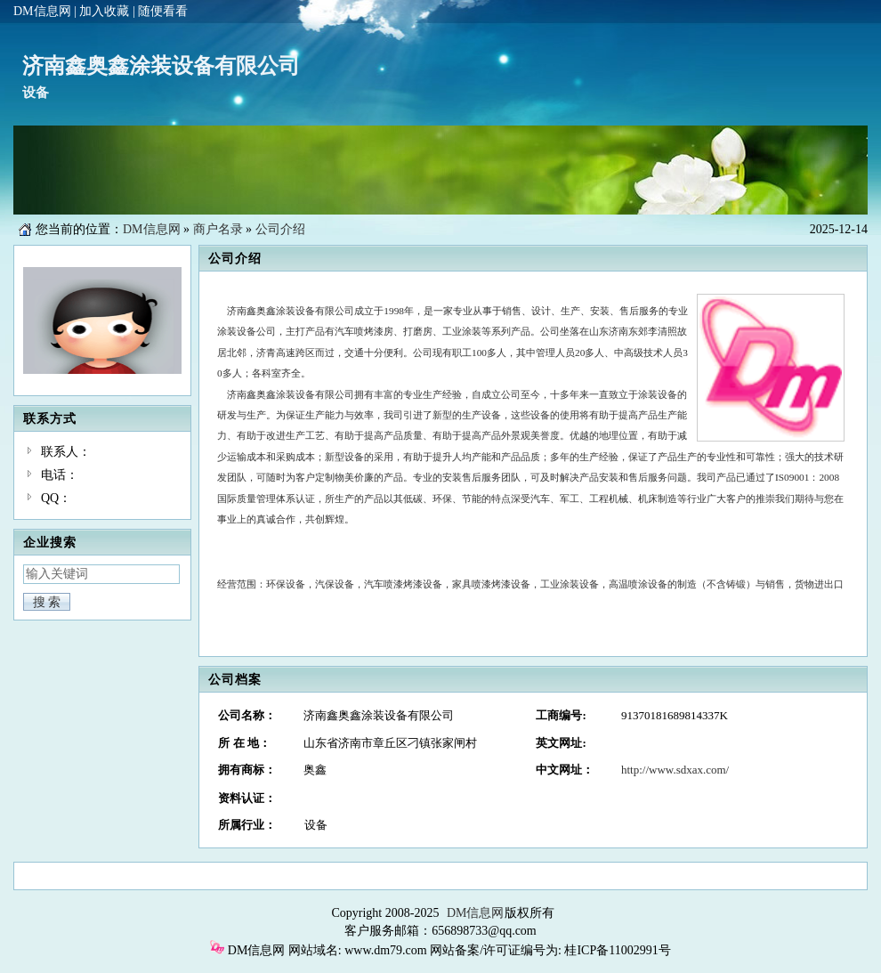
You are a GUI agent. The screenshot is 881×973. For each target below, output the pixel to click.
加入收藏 (104, 11)
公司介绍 (280, 229)
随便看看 (163, 11)
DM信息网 (42, 11)
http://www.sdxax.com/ (675, 769)
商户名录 (218, 229)
